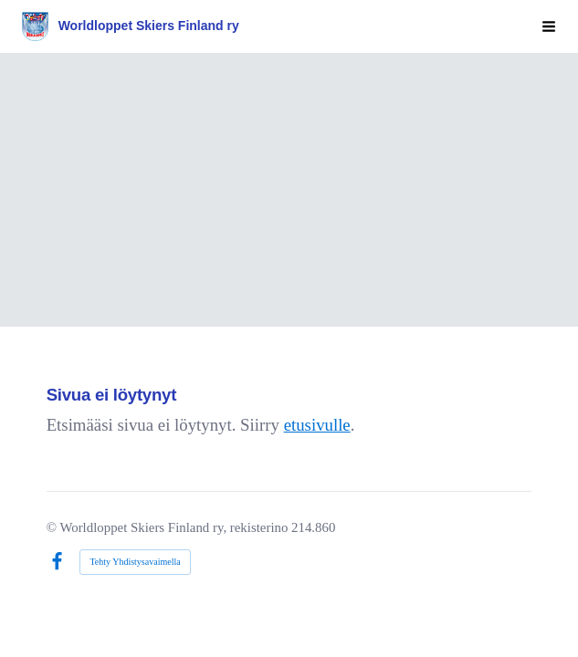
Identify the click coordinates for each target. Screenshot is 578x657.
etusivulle (317, 424)
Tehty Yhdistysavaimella (134, 562)
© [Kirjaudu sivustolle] (53, 527)
